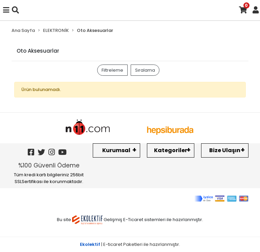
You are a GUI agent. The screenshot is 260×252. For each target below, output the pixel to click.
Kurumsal (116, 150)
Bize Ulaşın (224, 150)
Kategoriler (170, 150)
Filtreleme (112, 70)
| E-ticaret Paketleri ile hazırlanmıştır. (130, 244)
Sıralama (145, 70)
